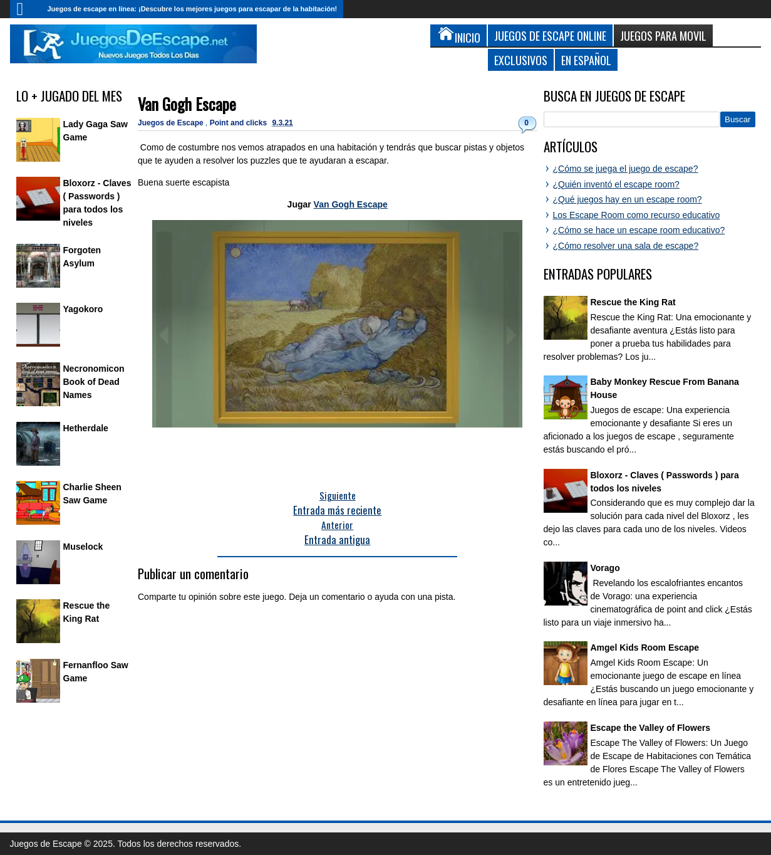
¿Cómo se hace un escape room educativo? (639, 230)
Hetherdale (85, 428)
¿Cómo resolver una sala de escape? (626, 246)
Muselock (83, 547)
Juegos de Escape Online (550, 35)
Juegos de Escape (171, 122)
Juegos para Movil (663, 35)
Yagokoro (83, 309)
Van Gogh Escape (187, 103)
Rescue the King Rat (633, 302)
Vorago (605, 568)
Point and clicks (239, 122)
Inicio (25, 9)
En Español (586, 59)
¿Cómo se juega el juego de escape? (625, 169)
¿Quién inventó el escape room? (616, 184)
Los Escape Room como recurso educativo (636, 215)
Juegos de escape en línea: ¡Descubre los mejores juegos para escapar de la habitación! (193, 9)
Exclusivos (520, 59)
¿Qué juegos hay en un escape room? (627, 199)
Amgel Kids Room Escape (645, 648)
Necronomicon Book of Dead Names (94, 382)
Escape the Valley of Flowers (650, 728)
